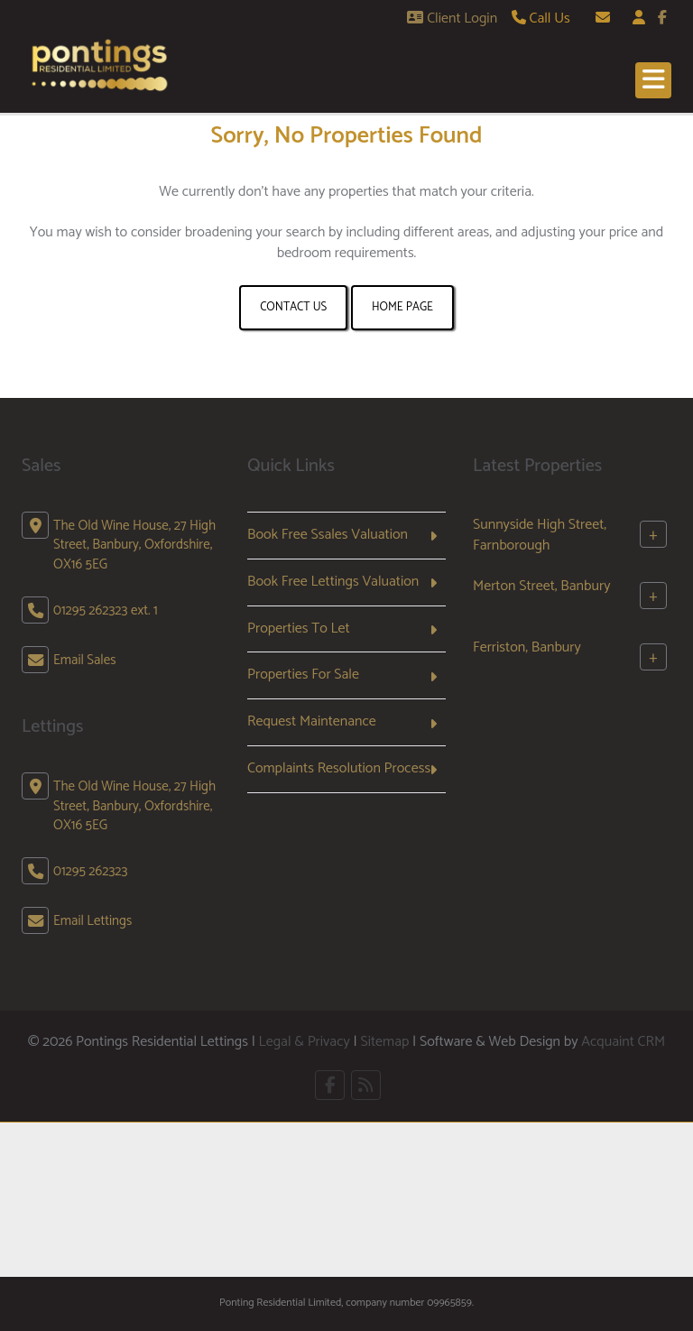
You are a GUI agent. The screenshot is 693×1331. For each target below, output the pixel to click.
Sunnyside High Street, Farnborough (539, 535)
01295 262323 (90, 871)
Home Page (402, 307)
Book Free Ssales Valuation (327, 534)
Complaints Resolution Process (338, 768)
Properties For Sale (303, 674)
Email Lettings (92, 921)
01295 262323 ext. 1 (105, 610)
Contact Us (293, 307)
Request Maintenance (311, 721)
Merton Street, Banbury (541, 586)
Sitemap (384, 1042)
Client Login (452, 18)
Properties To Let (298, 628)
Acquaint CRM (623, 1042)
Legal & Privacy (304, 1042)
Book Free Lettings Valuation (333, 581)
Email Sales (84, 660)
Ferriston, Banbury (527, 647)
